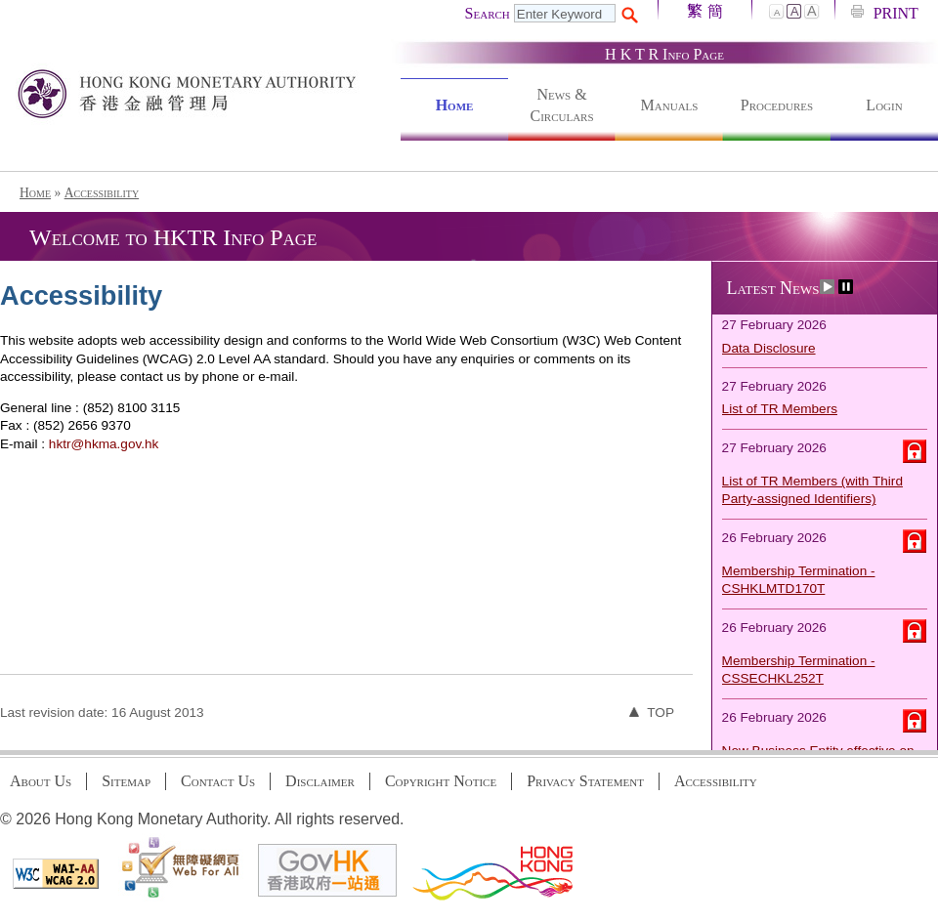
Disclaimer (320, 781)
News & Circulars (561, 105)
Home (455, 105)
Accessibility (102, 193)
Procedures (777, 105)
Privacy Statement (585, 781)
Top (651, 712)
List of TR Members (779, 409)
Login (884, 105)
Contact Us (218, 781)
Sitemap (126, 781)
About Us (40, 781)
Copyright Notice (440, 781)
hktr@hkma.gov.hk (104, 444)
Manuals (670, 105)
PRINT (896, 13)
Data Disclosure (769, 349)
